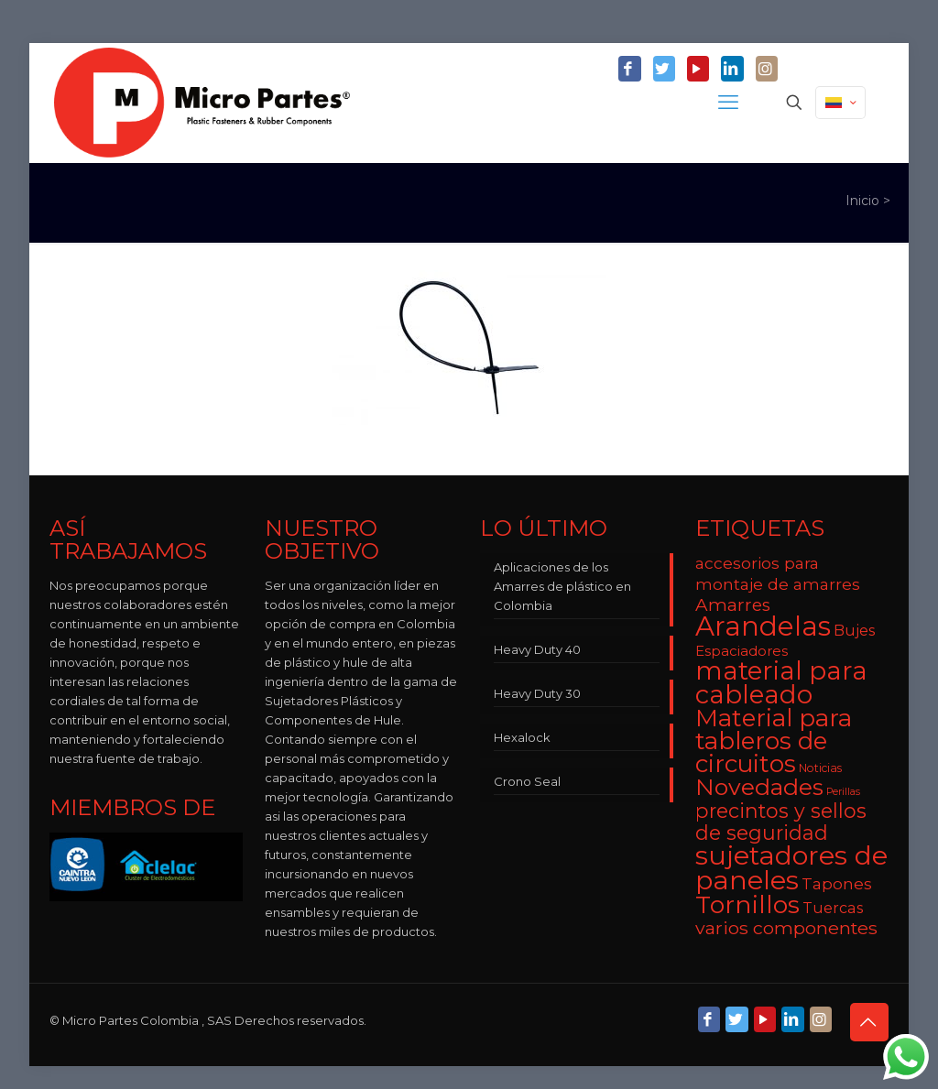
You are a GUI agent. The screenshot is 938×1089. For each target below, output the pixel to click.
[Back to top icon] (869, 1022)
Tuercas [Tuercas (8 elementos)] (832, 907)
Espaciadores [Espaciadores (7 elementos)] (741, 650)
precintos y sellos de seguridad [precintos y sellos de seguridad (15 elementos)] (781, 821)
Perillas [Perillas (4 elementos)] (843, 792)
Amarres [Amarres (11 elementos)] (732, 604)
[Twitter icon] (664, 69)
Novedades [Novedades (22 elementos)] (759, 786)
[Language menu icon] (840, 102)
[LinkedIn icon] (732, 69)
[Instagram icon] (767, 69)
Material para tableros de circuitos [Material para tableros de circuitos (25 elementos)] (773, 741)
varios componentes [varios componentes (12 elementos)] (786, 928)
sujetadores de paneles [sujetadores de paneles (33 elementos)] (791, 867)
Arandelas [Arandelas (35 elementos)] (763, 626)
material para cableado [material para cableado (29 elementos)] (781, 682)
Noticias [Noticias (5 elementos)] (820, 768)
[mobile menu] (730, 102)
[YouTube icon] (698, 69)
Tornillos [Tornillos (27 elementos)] (747, 904)
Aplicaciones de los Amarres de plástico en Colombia (562, 586)
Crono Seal (527, 781)
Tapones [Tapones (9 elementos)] (837, 883)
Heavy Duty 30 (537, 693)
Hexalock (522, 737)
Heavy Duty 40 (537, 649)
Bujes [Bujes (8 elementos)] (854, 630)
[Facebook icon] (629, 69)
